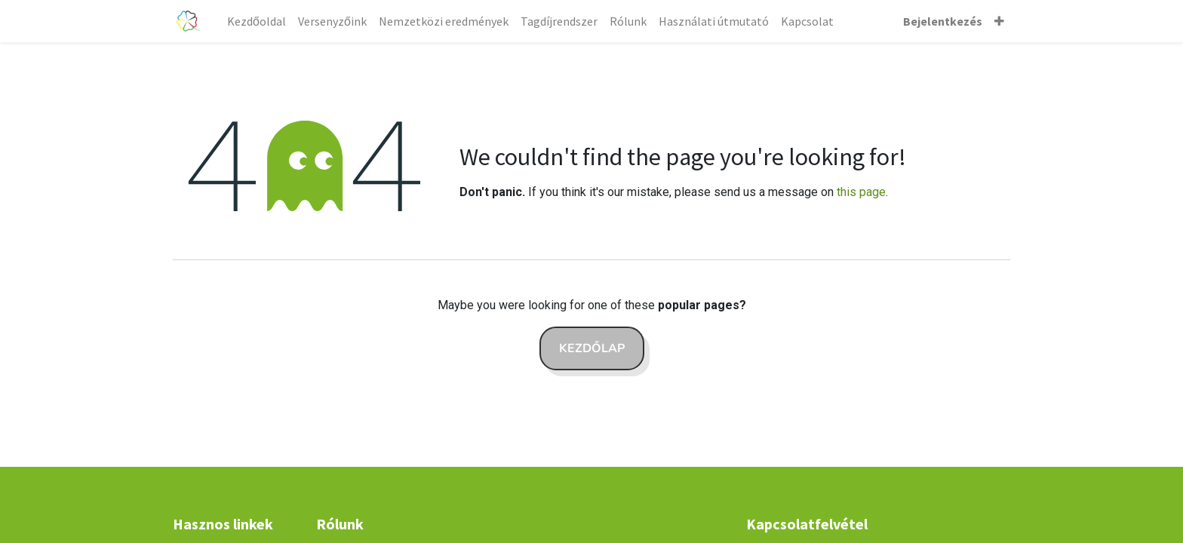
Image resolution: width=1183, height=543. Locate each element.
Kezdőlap (592, 348)
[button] (999, 21)
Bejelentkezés (942, 21)
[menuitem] (256, 21)
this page (861, 192)
